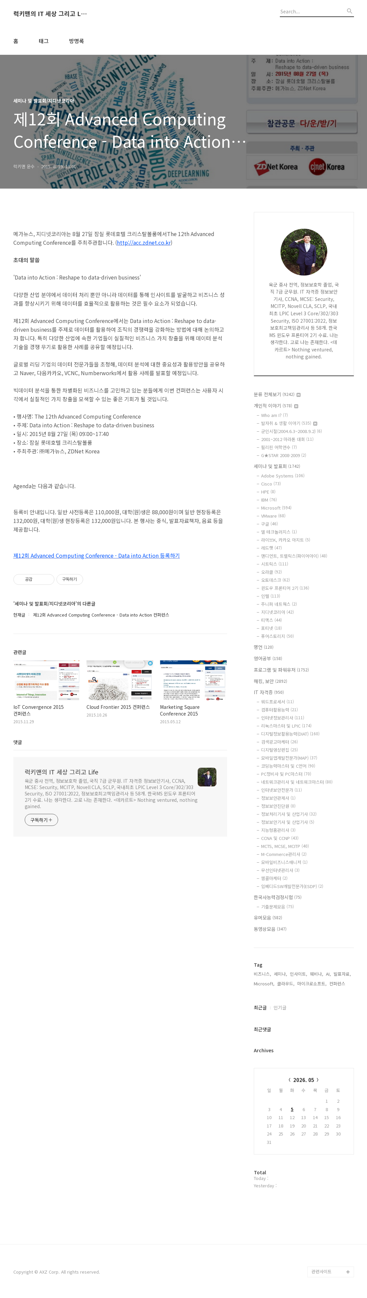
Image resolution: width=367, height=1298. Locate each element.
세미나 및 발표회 (277, 466)
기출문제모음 (277, 906)
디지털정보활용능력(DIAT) (290, 734)
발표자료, (342, 974)
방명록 (76, 41)
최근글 (260, 1007)
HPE (268, 492)
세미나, (280, 974)
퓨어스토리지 (277, 636)
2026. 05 (303, 1079)
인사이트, (298, 974)
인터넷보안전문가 (281, 790)
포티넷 (271, 628)
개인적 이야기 (276, 405)
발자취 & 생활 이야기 (289, 423)
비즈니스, (262, 974)
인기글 (280, 1007)
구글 (269, 524)
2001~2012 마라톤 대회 (287, 439)
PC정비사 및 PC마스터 (286, 774)
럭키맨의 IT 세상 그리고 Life (50, 13)
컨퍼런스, (338, 983)
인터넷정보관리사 (282, 718)
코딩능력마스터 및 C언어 (288, 766)
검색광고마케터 (279, 742)
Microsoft (276, 508)
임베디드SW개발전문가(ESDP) (292, 886)
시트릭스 (274, 564)
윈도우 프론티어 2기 (285, 588)
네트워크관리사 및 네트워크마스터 (297, 782)
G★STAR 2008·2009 (283, 455)
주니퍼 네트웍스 (279, 604)
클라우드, (286, 983)
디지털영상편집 (279, 750)
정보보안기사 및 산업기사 (287, 822)
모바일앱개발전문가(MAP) (289, 758)
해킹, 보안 (270, 681)
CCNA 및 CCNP (280, 838)
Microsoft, (264, 983)
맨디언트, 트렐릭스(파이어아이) (294, 556)
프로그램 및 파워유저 (281, 669)
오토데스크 (275, 580)
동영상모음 (270, 929)
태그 (44, 41)
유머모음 (268, 917)
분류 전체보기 (277, 394)
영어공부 (268, 658)
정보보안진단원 (278, 806)
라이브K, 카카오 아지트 (285, 540)
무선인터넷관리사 (280, 870)
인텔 (270, 596)
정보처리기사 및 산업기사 (289, 814)
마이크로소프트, (312, 983)
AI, (328, 974)
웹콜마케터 (274, 878)
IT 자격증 (269, 692)
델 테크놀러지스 (279, 532)
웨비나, (316, 974)
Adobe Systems (283, 475)
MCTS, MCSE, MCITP (285, 846)
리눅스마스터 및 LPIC (286, 726)
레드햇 (271, 548)
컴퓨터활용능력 (279, 710)
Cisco (271, 483)
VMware (273, 516)
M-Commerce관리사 (284, 854)
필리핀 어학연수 (279, 447)
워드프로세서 (277, 701)
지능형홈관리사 (278, 830)
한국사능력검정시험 (278, 897)
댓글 (17, 742)
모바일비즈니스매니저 (284, 862)
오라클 (271, 572)
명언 (263, 647)
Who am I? (274, 415)
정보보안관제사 (278, 798)
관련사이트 (322, 1271)
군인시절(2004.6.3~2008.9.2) (291, 431)
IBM (269, 500)
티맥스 (271, 620)
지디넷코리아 (277, 612)
